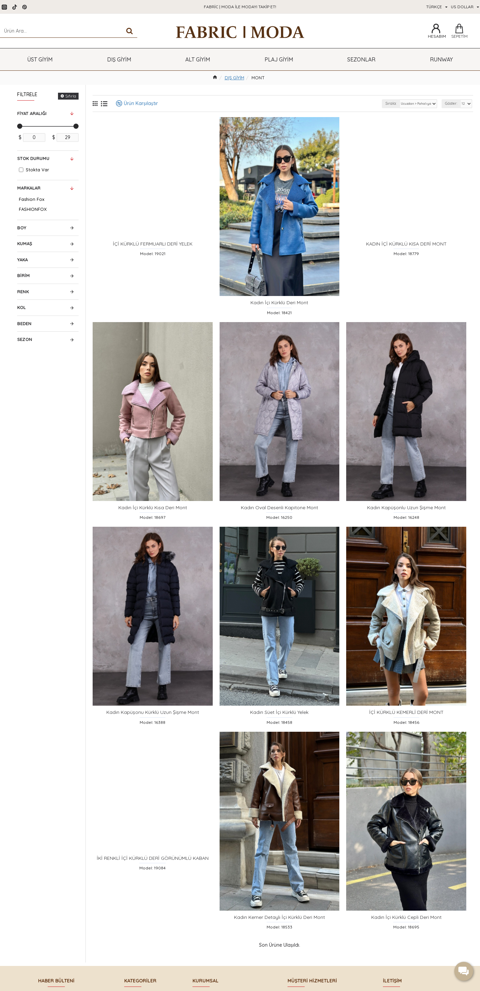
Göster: (449, 103)
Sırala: (377, 103)
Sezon (24, 339)
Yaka (22, 259)
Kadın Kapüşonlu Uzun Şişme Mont (406, 518)
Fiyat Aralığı (32, 113)
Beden (24, 323)
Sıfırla (70, 96)
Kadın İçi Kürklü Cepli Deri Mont (406, 938)
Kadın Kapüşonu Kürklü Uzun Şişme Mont (152, 728)
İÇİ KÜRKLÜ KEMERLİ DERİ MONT (406, 728)
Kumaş (24, 243)
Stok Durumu (33, 158)
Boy (21, 227)
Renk (23, 291)
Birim (23, 275)
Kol (21, 307)
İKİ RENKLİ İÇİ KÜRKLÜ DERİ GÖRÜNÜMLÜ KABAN (153, 877)
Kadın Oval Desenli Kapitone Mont (279, 518)
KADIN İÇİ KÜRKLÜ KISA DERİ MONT (406, 247)
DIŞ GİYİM (234, 77)
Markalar (28, 188)
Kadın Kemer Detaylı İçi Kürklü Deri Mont (279, 938)
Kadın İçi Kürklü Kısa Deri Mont (152, 518)
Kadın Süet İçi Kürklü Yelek (279, 728)
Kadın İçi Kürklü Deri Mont (279, 308)
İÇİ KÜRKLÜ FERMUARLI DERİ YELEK (152, 247)
